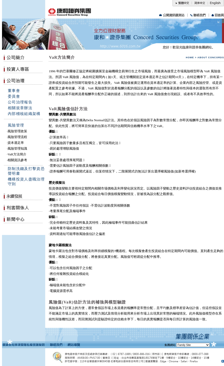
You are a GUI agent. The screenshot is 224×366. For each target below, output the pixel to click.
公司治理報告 (20, 102)
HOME (190, 57)
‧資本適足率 (15, 143)
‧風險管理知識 (17, 148)
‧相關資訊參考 (17, 160)
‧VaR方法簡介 (16, 154)
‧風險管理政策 (17, 131)
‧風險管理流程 (17, 137)
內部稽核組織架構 (24, 114)
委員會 (14, 96)
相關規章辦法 (20, 108)
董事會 (14, 91)
